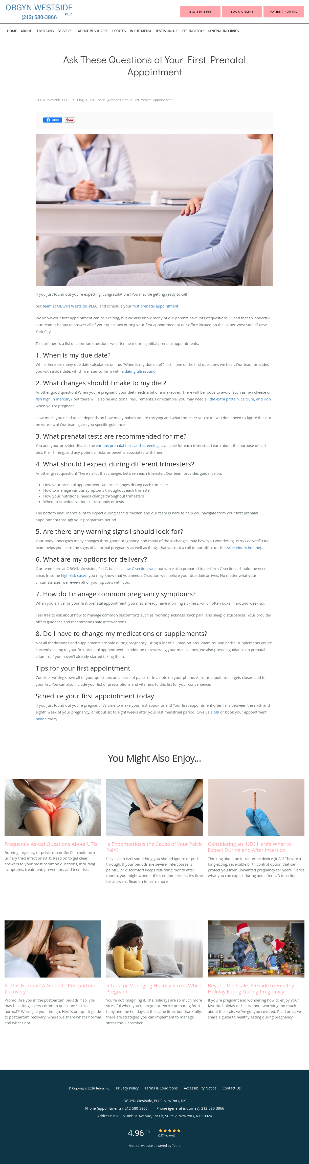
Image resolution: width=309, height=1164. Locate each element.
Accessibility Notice (200, 1088)
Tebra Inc (102, 1088)
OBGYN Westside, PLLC (53, 100)
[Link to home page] (31, 11)
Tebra (176, 1145)
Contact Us (232, 1088)
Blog (80, 100)
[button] (242, 11)
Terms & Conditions (161, 1088)
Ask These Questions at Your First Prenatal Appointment (131, 100)
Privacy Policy (127, 1088)
